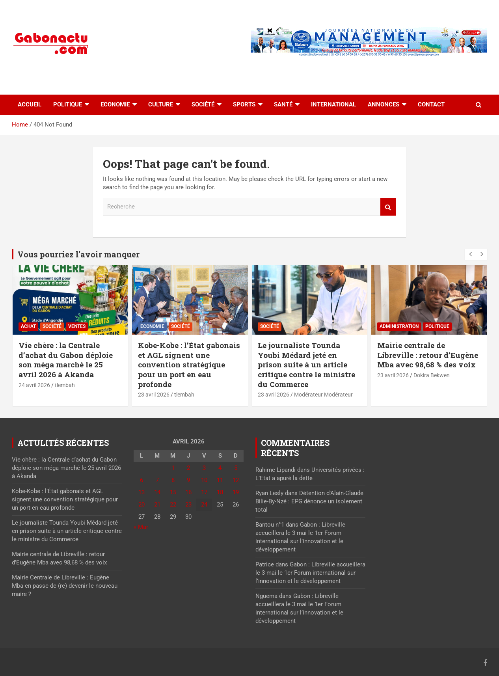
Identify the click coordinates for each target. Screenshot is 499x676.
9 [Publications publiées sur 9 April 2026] (188, 480)
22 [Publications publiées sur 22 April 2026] (173, 504)
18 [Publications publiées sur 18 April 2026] (220, 492)
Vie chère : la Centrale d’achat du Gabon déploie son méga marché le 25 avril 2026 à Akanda (66, 359)
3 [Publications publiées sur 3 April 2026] (204, 467)
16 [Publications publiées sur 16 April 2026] (188, 492)
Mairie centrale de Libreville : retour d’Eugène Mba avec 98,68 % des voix (427, 354)
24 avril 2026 (34, 385)
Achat (28, 326)
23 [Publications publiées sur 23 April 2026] (188, 504)
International (333, 104)
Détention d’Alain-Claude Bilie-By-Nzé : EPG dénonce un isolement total (309, 501)
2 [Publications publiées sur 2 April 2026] (188, 467)
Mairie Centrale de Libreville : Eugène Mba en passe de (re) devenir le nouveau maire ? (64, 586)
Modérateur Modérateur (323, 394)
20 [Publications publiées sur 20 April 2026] (141, 504)
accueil (29, 104)
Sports (244, 104)
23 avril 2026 (153, 394)
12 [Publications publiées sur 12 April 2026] (236, 480)
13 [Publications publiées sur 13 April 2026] (141, 492)
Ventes (77, 326)
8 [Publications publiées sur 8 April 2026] (173, 480)
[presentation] (470, 254)
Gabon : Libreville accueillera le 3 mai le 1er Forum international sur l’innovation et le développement (310, 573)
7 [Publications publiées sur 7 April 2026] (157, 480)
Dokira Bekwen (431, 375)
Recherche (388, 207)
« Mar (141, 527)
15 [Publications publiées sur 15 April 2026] (173, 492)
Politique (67, 104)
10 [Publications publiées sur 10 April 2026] (204, 480)
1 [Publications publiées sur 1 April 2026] (173, 467)
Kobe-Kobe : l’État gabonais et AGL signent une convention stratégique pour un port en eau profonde (189, 364)
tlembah (65, 385)
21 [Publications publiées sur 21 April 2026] (157, 504)
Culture (160, 104)
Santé (283, 104)
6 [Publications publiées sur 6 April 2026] (141, 480)
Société (203, 104)
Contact (431, 104)
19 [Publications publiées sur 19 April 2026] (236, 492)
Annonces (383, 104)
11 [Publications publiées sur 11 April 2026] (220, 480)
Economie (115, 104)
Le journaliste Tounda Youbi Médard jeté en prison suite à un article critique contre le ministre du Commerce (306, 364)
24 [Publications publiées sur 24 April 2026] (204, 504)
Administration (399, 326)
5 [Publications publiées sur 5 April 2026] (235, 467)
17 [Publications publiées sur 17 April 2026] (204, 492)
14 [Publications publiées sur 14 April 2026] (157, 492)
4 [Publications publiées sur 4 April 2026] (220, 467)
